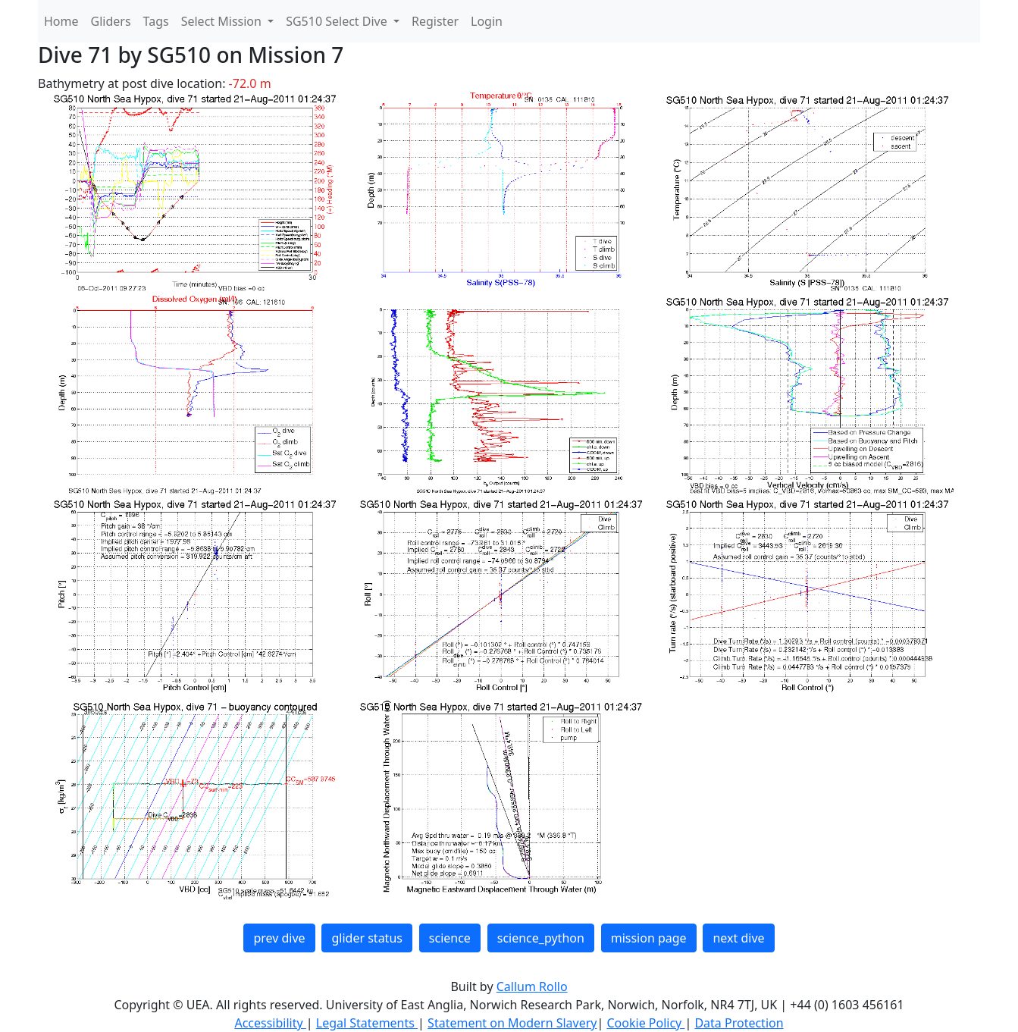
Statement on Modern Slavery (512, 1023)
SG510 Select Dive (338, 21)
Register (435, 21)
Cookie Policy (645, 1023)
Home (61, 21)
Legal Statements (367, 1023)
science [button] (450, 938)
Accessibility (269, 1023)
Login (487, 21)
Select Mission (223, 21)
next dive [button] (738, 938)
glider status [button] (366, 938)
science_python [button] (540, 938)
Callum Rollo (532, 986)
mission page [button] (649, 938)
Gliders (111, 21)
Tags (156, 21)
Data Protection (738, 1023)
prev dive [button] (279, 938)
